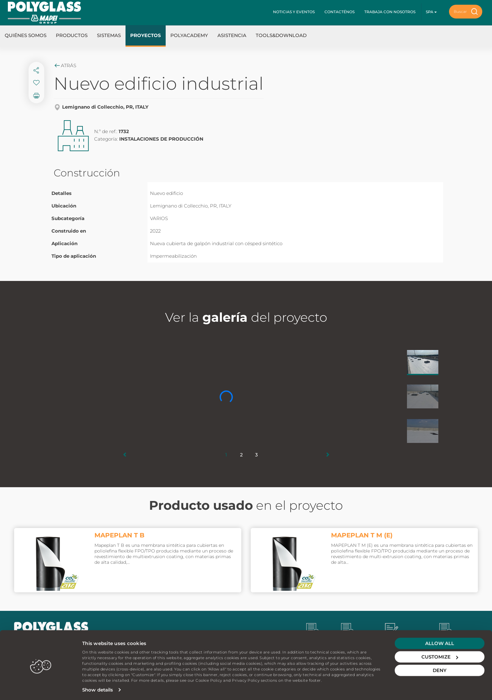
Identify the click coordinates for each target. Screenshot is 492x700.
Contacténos (339, 11)
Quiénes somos (25, 35)
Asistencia (231, 35)
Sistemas (109, 35)
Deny (440, 668)
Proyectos (145, 35)
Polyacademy (189, 35)
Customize (439, 655)
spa (431, 11)
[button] (125, 454)
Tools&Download (281, 35)
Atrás (65, 65)
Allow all (439, 641)
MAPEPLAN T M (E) (362, 535)
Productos (72, 35)
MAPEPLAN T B (119, 535)
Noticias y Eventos (294, 11)
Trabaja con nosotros (389, 11)
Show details (97, 688)
